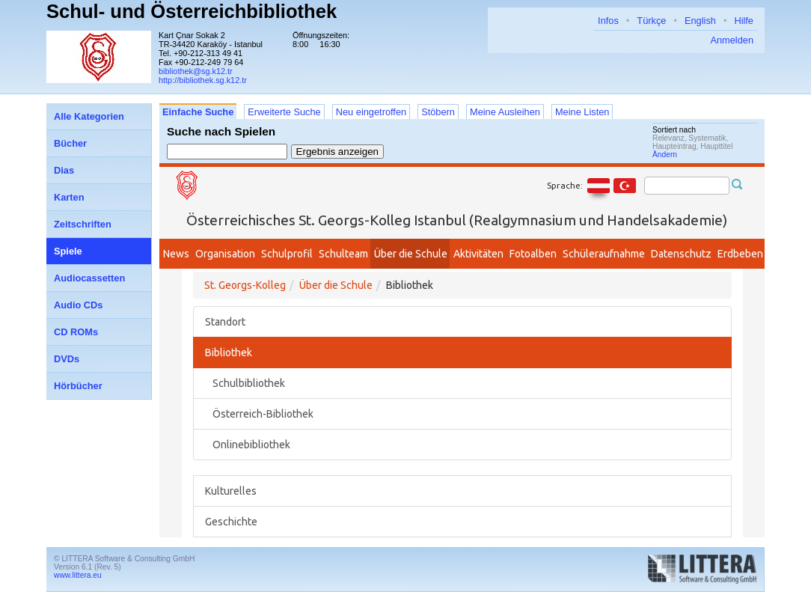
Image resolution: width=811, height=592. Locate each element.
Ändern (664, 154)
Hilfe (743, 20)
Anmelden (731, 40)
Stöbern (438, 112)
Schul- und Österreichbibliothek (191, 11)
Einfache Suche (197, 112)
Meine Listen (582, 112)
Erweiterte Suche (284, 112)
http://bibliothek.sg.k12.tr (203, 80)
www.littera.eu (78, 575)
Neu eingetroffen (371, 112)
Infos (608, 20)
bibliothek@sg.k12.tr (196, 71)
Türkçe (651, 20)
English (700, 20)
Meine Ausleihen (505, 112)
